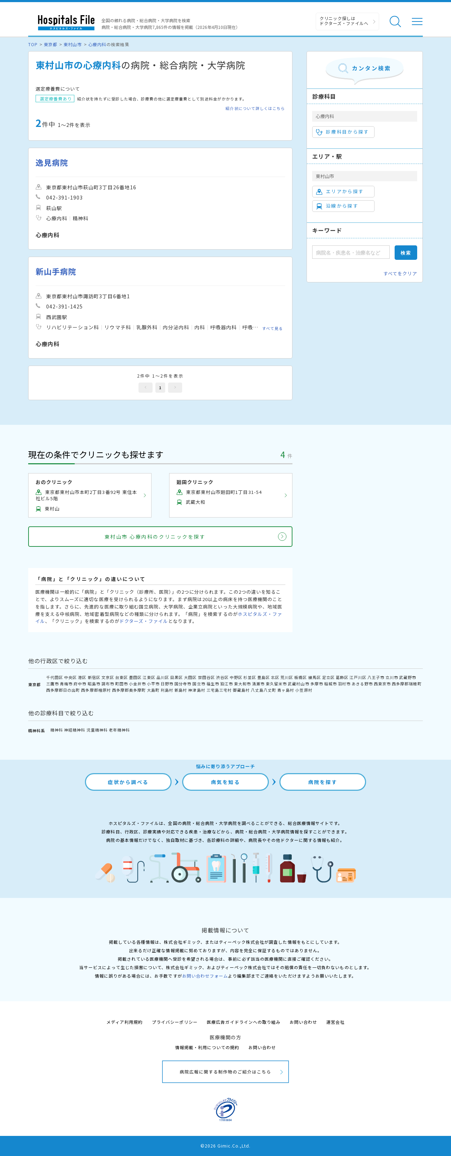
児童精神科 (97, 730)
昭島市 (94, 683)
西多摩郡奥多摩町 (129, 690)
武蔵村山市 (298, 683)
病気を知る (225, 781)
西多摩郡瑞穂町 (406, 683)
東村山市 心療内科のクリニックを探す (155, 536)
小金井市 (137, 683)
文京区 (107, 677)
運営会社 (335, 1022)
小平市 (153, 683)
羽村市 (344, 683)
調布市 (107, 683)
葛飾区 (342, 677)
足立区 (328, 677)
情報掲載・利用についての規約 (207, 1047)
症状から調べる (128, 781)
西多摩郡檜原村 (96, 690)
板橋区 (300, 677)
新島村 (180, 690)
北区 (275, 677)
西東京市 (382, 683)
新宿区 (94, 677)
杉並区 (249, 677)
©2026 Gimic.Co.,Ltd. (225, 1146)
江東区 (149, 677)
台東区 (121, 677)
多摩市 (316, 683)
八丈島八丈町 (263, 690)
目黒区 (176, 677)
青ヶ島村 (285, 690)
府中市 (80, 683)
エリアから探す (340, 191)
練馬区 (314, 677)
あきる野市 (362, 683)
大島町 (153, 690)
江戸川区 (358, 677)
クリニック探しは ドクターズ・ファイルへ (344, 20)
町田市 (121, 683)
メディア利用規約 (124, 1022)
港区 (82, 677)
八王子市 (375, 677)
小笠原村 (303, 690)
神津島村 (196, 690)
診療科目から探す (342, 131)
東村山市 (72, 44)
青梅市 (66, 683)
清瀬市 (258, 683)
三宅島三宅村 (219, 690)
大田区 (190, 677)
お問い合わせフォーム (205, 976)
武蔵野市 (407, 677)
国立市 (198, 683)
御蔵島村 (241, 690)
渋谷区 (222, 677)
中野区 (236, 677)
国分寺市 (182, 683)
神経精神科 (74, 730)
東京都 (50, 44)
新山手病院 (56, 271)
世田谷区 (206, 677)
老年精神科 (119, 730)
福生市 (212, 683)
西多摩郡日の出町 (63, 690)
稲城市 (330, 683)
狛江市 (226, 683)
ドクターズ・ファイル (143, 621)
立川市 (391, 677)
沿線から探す (337, 205)
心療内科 (97, 44)
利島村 (167, 690)
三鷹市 (52, 683)
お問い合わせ (303, 1022)
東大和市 (242, 683)
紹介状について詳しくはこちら (255, 108)
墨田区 (135, 677)
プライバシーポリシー (175, 1022)
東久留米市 (276, 683)
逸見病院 (52, 162)
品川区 (162, 677)
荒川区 (286, 677)
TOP (33, 44)
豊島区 (263, 677)
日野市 (167, 683)
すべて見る (272, 328)
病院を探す (323, 781)
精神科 (56, 730)
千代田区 (54, 677)
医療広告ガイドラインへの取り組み (243, 1022)
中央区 (70, 677)
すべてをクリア (400, 273)
